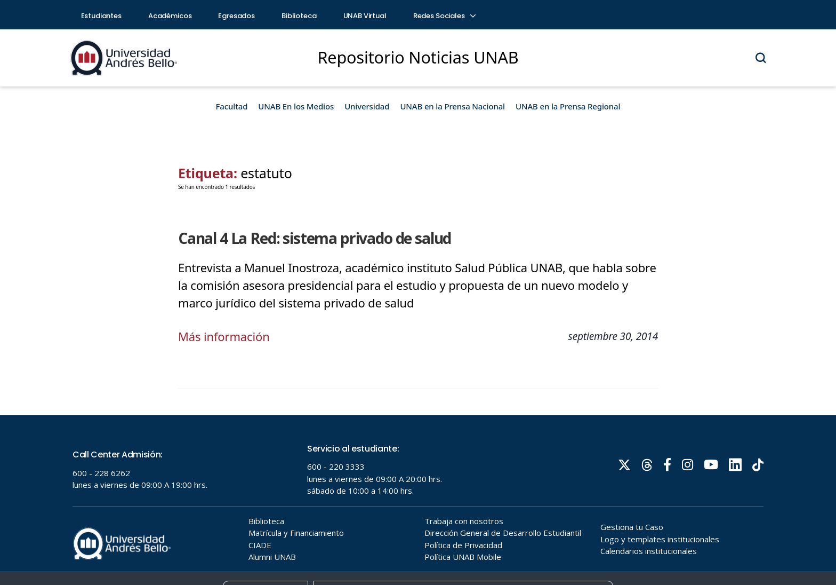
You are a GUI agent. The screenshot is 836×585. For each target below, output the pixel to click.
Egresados (236, 16)
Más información (224, 336)
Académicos (170, 16)
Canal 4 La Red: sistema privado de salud (314, 238)
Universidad (366, 106)
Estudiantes (101, 16)
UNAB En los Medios (296, 106)
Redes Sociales (444, 16)
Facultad (232, 106)
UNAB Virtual (365, 16)
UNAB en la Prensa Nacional (452, 106)
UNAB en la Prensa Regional (568, 106)
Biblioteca (299, 16)
